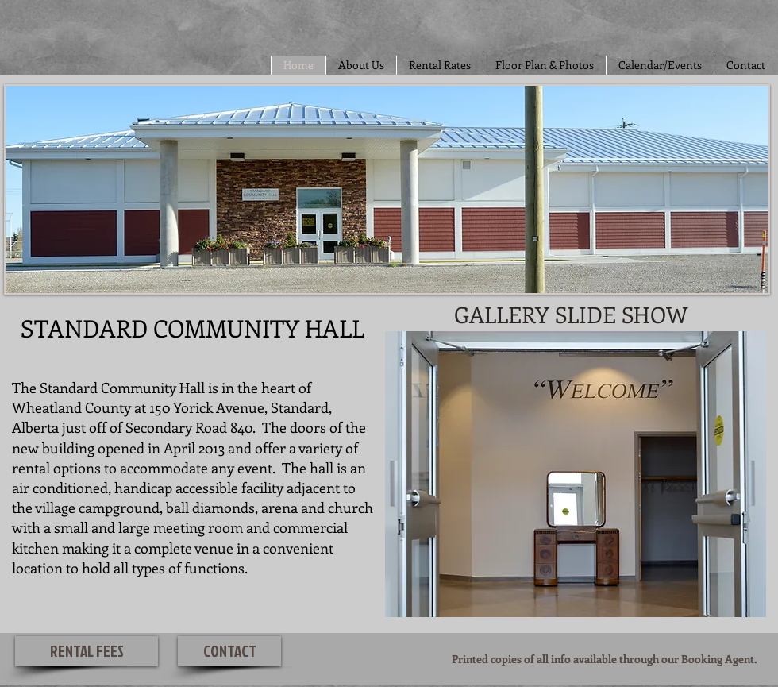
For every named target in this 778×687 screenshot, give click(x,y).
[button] (575, 474)
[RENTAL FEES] (86, 651)
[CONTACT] (229, 651)
